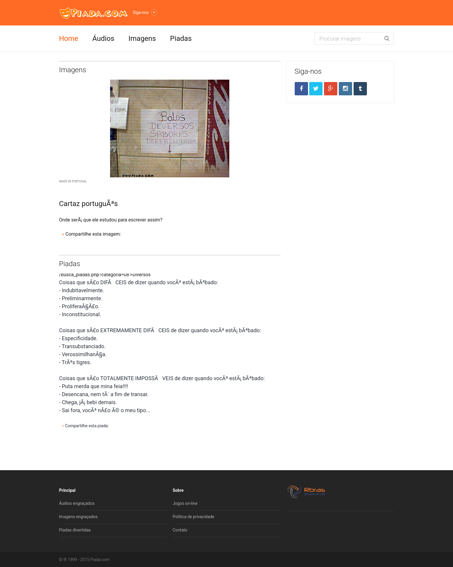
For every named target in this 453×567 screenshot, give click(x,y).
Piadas (181, 38)
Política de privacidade (194, 516)
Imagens (142, 38)
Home (68, 38)
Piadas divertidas (75, 530)
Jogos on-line (185, 503)
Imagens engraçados (78, 516)
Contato (180, 530)
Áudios (103, 38)
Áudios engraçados (77, 503)
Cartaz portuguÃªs (88, 204)
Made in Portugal (73, 181)
